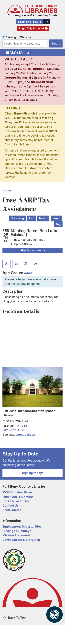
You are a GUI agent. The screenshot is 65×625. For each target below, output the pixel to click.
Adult (28, 273)
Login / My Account (31, 28)
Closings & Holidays (16, 531)
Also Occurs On (32, 250)
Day (58, 224)
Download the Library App (21, 539)
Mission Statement (16, 535)
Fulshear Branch (37, 168)
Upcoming (17, 218)
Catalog (10, 37)
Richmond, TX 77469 (17, 496)
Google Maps (25, 434)
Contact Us (10, 505)
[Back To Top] (32, 617)
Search (57, 43)
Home (6, 190)
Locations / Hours (29, 21)
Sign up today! (32, 473)
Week (56, 218)
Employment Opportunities (22, 526)
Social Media (11, 510)
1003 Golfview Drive (17, 492)
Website (25, 37)
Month (43, 218)
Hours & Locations (15, 501)
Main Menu (17, 52)
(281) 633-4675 (13, 430)
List (31, 218)
